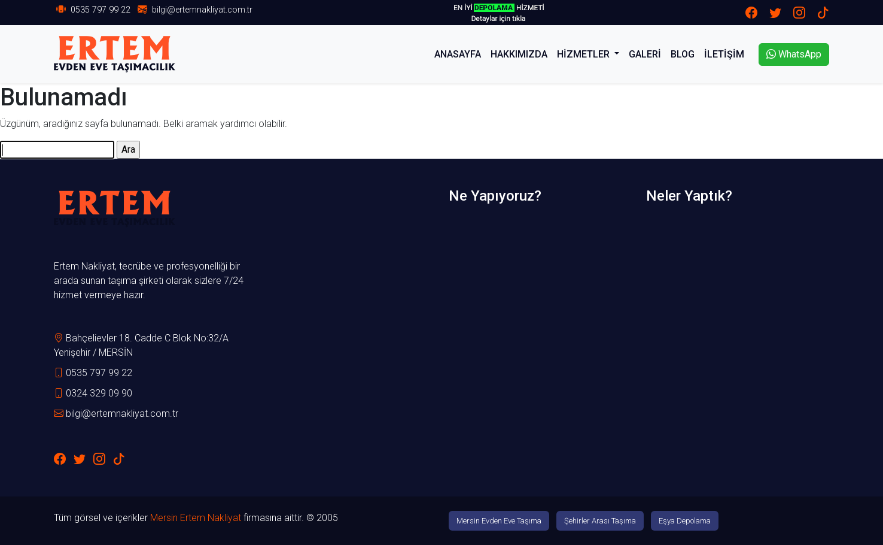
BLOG (683, 54)
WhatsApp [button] (793, 54)
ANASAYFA (457, 54)
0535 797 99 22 (100, 10)
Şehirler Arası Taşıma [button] (600, 520)
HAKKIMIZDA (519, 54)
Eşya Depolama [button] (685, 520)
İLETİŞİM (724, 54)
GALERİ (645, 54)
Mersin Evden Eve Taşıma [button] (498, 520)
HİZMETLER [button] (584, 54)
